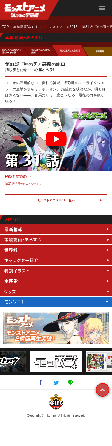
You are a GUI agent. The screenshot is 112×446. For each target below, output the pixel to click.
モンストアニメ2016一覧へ (56, 200)
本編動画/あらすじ (27, 26)
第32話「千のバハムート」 (23, 183)
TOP (5, 26)
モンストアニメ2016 (62, 26)
